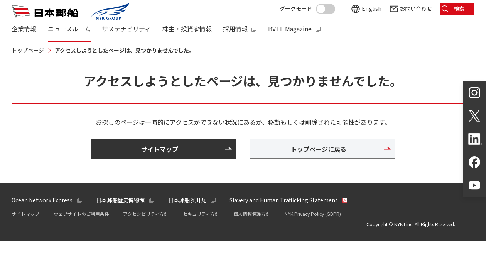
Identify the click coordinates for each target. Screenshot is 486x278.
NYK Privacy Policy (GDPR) (313, 213)
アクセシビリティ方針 (146, 213)
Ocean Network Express (42, 200)
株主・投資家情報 (187, 28)
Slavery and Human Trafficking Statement (284, 200)
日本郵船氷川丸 (187, 200)
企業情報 (24, 28)
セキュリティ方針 (201, 213)
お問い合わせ (416, 8)
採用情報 (235, 28)
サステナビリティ (126, 28)
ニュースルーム (69, 28)
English (371, 8)
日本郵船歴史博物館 (120, 200)
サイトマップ (25, 213)
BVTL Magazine (290, 28)
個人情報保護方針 (251, 213)
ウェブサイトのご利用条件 (81, 213)
